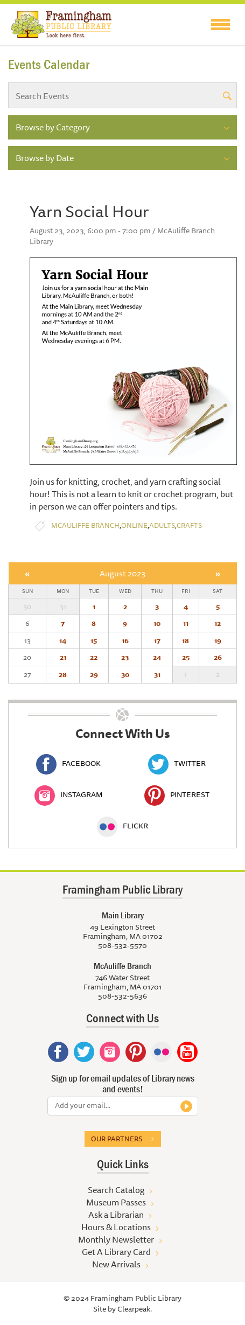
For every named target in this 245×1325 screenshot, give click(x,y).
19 (217, 640)
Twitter (177, 763)
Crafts (189, 525)
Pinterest (176, 794)
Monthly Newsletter (116, 1239)
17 (157, 640)
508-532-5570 (122, 945)
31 (157, 674)
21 (63, 657)
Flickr (122, 826)
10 (156, 623)
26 (218, 657)
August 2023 (122, 573)
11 (185, 623)
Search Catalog (116, 1190)
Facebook (68, 763)
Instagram (68, 794)
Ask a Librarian (116, 1214)
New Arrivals (116, 1264)
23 (125, 657)
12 (217, 623)
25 (186, 657)
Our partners (116, 1138)
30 (125, 674)
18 (185, 640)
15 (93, 640)
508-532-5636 (122, 996)
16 (125, 640)
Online (134, 525)
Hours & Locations (116, 1227)
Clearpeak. (134, 1309)
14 (62, 640)
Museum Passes (116, 1202)
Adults (162, 525)
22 (93, 657)
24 (157, 657)
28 (63, 674)
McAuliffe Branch (85, 525)
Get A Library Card (116, 1252)
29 (94, 674)
